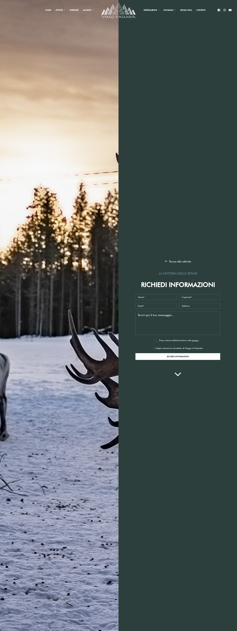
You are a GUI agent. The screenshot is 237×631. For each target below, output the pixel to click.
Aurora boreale (58, 563)
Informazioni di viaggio (26, 606)
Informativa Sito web (168, 502)
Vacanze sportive (58, 583)
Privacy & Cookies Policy (136, 567)
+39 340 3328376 (96, 568)
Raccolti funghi (57, 573)
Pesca (51, 568)
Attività (60, 10)
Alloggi (88, 10)
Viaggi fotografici (59, 588)
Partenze (74, 10)
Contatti (200, 10)
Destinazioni (151, 10)
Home (48, 10)
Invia (156, 522)
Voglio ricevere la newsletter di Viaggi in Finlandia (178, 113)
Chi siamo (169, 10)
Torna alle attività (178, 27)
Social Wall (186, 10)
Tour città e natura (59, 578)
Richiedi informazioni (50, 314)
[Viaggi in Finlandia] (118, 10)
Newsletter (97, 509)
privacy (195, 106)
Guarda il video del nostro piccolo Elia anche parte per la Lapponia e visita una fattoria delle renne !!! (95, 221)
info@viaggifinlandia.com (102, 564)
